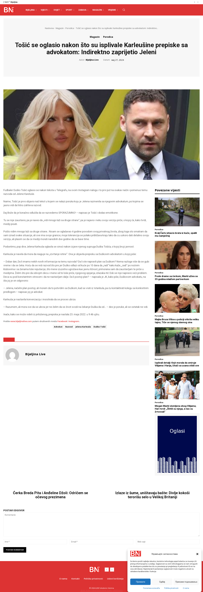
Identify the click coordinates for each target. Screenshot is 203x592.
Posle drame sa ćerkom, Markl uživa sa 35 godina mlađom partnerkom (176, 277)
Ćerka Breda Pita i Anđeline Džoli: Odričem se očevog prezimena (50, 495)
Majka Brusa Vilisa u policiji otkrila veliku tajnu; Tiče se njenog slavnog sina (177, 321)
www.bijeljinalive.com (21, 321)
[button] (197, 554)
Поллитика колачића (151, 588)
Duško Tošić (100, 326)
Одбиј (162, 582)
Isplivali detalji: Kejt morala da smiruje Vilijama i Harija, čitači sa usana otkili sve (177, 364)
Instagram (74, 321)
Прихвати (140, 582)
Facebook (62, 321)
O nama (186, 588)
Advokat (58, 326)
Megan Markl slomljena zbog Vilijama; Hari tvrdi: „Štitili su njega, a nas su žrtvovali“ (175, 409)
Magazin (60, 28)
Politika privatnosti (171, 588)
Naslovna (49, 28)
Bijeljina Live (92, 59)
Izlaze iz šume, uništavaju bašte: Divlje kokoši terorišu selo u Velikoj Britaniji (152, 495)
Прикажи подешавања (186, 582)
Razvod (69, 326)
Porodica (69, 28)
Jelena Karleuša (83, 326)
